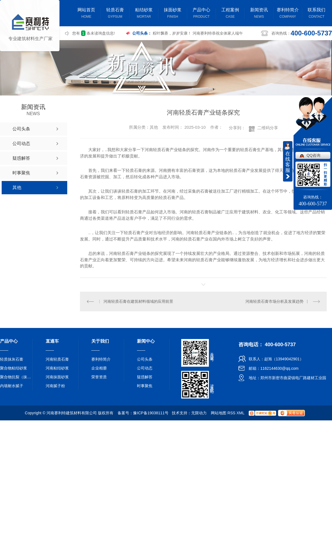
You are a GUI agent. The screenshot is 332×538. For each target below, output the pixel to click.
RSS (231, 412)
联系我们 (316, 13)
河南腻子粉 (55, 385)
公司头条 (144, 359)
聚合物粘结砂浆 (13, 368)
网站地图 (218, 412)
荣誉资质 (99, 376)
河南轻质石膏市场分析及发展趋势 (274, 301)
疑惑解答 (144, 376)
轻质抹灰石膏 (11, 359)
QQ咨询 (313, 155)
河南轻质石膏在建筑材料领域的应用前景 (138, 301)
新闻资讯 (259, 13)
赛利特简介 (287, 13)
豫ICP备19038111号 (150, 412)
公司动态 (144, 368)
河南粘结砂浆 (57, 368)
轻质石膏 (115, 13)
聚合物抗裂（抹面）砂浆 (16, 376)
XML (240, 412)
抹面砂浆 (172, 13)
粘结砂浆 (143, 13)
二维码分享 (267, 127)
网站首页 (86, 13)
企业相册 (99, 368)
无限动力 (199, 412)
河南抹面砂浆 (57, 376)
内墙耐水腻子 (11, 385)
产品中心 (201, 13)
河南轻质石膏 (57, 359)
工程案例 (230, 13)
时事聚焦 (144, 385)
